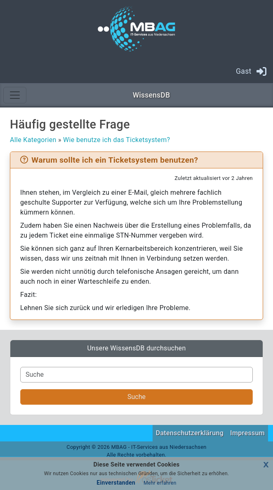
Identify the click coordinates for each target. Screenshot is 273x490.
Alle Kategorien (33, 140)
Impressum (247, 433)
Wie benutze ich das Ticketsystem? (116, 140)
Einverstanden (115, 482)
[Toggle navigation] (14, 95)
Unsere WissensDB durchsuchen (136, 348)
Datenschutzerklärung (190, 433)
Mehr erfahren (160, 483)
